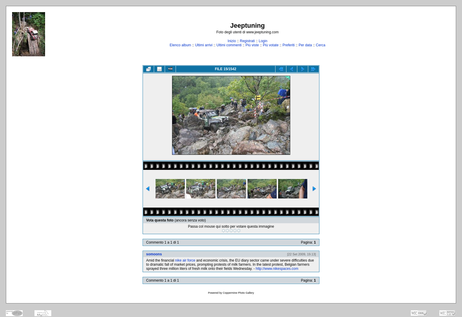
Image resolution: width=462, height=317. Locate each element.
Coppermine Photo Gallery (238, 292)
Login (263, 41)
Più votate (270, 45)
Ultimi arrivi (203, 45)
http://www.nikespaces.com (277, 269)
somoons (154, 254)
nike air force (185, 260)
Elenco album (180, 45)
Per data (305, 45)
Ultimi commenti (229, 45)
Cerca (320, 45)
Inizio (232, 41)
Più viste (252, 45)
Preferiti (289, 45)
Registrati (247, 41)
